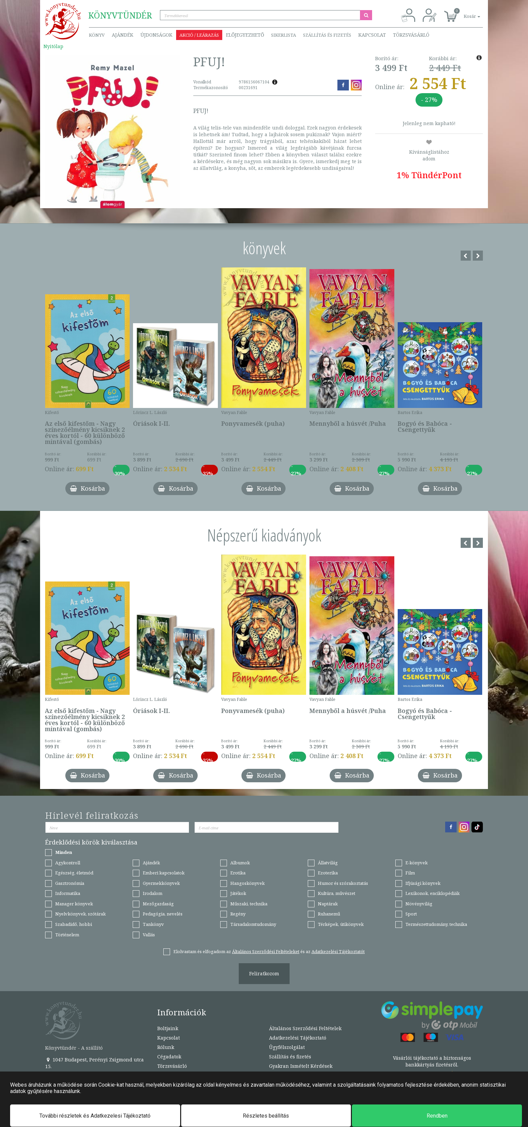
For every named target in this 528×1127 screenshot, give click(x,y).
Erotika (237, 873)
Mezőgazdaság (158, 904)
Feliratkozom (264, 973)
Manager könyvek (74, 904)
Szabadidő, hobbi (73, 924)
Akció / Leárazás (199, 35)
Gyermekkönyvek (161, 883)
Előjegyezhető (245, 35)
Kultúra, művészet (336, 893)
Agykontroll (67, 863)
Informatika (67, 893)
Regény (237, 914)
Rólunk (165, 1047)
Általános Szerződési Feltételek (305, 1028)
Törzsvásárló (411, 35)
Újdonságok (156, 35)
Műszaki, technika (248, 904)
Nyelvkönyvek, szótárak (80, 914)
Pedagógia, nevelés (163, 914)
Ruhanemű (329, 914)
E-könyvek (416, 863)
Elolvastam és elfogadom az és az (269, 951)
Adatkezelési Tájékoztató (297, 1038)
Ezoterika (328, 873)
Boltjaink (167, 1028)
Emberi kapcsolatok (164, 873)
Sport (411, 914)
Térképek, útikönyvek (341, 924)
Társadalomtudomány (253, 924)
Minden (63, 852)
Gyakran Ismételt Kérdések (300, 1066)
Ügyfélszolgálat (287, 1047)
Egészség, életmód (74, 873)
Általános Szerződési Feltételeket (265, 951)
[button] (464, 13)
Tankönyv (153, 924)
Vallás (149, 935)
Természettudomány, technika (436, 924)
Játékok (238, 893)
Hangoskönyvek (247, 883)
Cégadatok (169, 1056)
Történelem (67, 935)
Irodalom (152, 893)
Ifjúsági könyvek (422, 883)
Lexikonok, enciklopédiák (432, 893)
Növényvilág (418, 904)
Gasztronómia (69, 883)
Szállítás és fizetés (327, 35)
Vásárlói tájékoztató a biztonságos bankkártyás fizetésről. (432, 1061)
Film (410, 873)
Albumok (240, 863)
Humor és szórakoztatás (343, 883)
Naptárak (328, 904)
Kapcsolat (372, 35)
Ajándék (122, 35)
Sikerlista (283, 35)
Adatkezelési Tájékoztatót (338, 951)
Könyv (97, 35)
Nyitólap (53, 46)
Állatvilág (328, 863)
